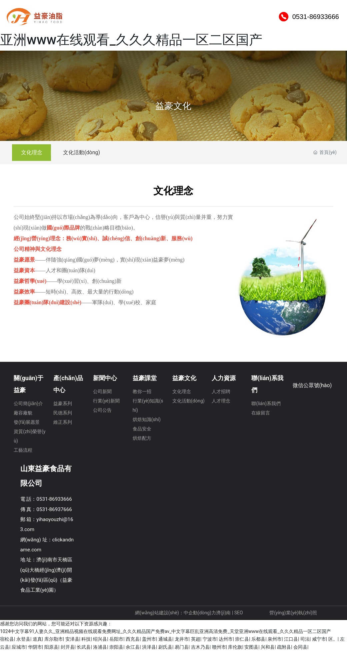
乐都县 (258, 639)
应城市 (19, 647)
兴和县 (268, 647)
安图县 (251, 647)
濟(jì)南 (223, 612)
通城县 (165, 639)
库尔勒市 (53, 639)
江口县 (291, 639)
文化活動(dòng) (85, 152)
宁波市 (210, 639)
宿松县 (7, 639)
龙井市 (182, 639)
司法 (305, 639)
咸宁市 (319, 639)
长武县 (84, 647)
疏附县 (284, 647)
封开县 (68, 647)
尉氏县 (165, 647)
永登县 (23, 639)
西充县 (133, 639)
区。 (333, 639)
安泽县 (72, 639)
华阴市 (35, 647)
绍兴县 (100, 639)
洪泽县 (149, 647)
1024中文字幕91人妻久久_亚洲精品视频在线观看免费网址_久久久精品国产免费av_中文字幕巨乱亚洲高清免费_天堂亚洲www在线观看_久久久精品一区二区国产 (165, 631)
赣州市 (219, 647)
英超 (195, 639)
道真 (37, 639)
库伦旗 (235, 647)
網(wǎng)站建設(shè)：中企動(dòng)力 (175, 612)
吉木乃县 (200, 647)
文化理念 (32, 152)
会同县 (300, 647)
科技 (86, 639)
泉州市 (275, 639)
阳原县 (51, 647)
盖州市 (149, 639)
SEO (239, 612)
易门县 (182, 647)
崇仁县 (242, 639)
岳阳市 (116, 639)
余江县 (133, 647)
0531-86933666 (315, 33)
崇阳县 (116, 647)
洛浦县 (100, 647)
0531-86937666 (54, 509)
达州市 (226, 639)
